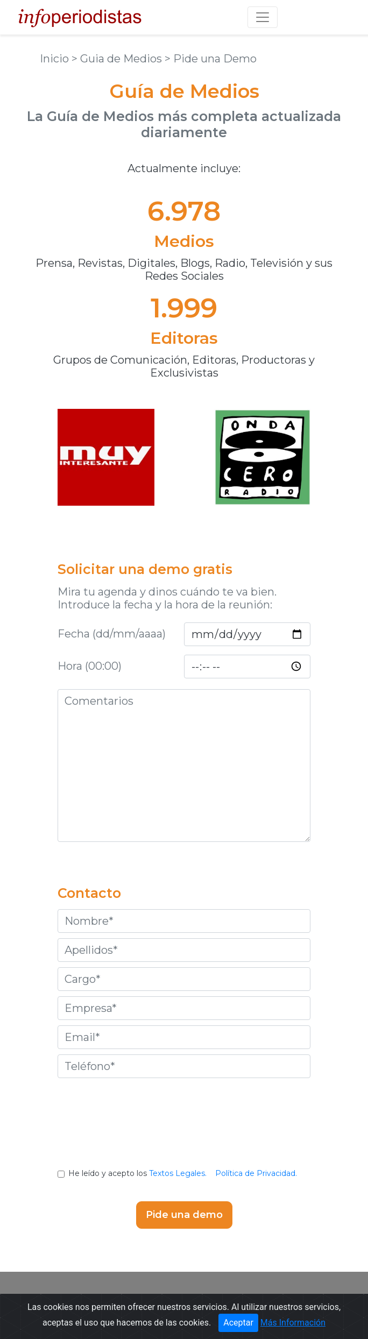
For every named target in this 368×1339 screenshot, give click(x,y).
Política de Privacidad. (256, 1173)
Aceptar (238, 1325)
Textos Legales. (178, 1173)
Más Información (292, 1325)
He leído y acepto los (183, 1173)
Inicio (56, 58)
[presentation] (184, 1131)
